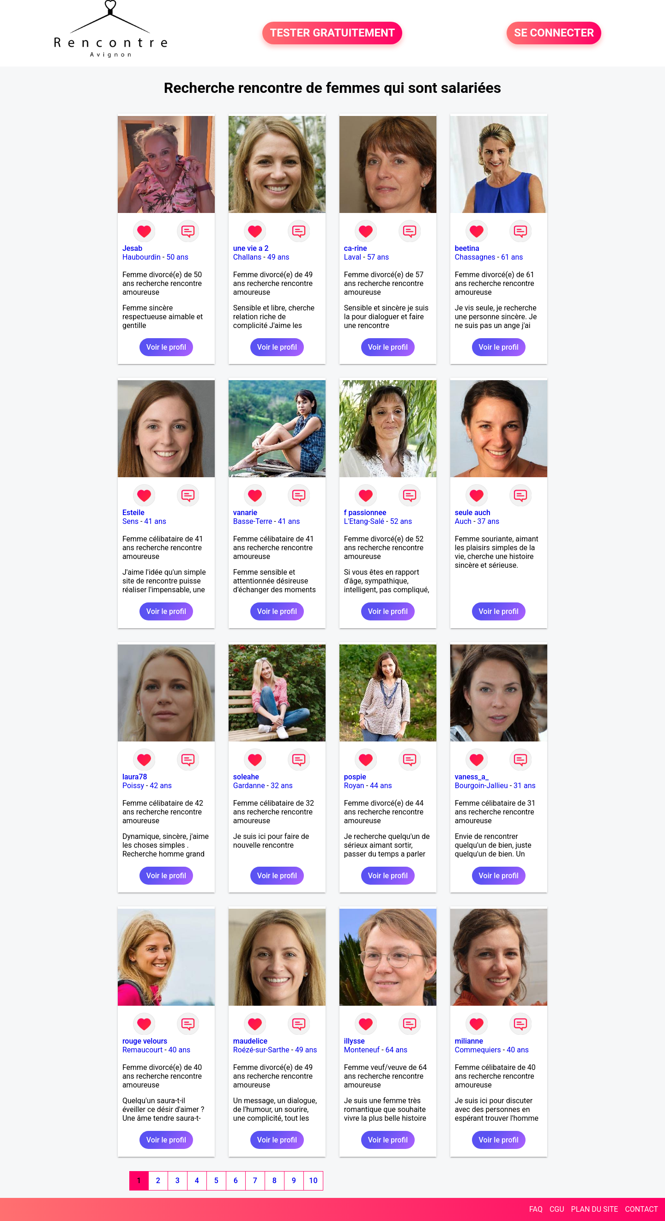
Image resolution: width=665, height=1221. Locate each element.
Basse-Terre (252, 521)
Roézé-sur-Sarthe (261, 1049)
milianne (469, 1041)
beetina (467, 248)
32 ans (282, 785)
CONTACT (641, 1209)
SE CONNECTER (554, 33)
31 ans (525, 785)
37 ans (489, 521)
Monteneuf (362, 1049)
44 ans (381, 785)
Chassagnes (475, 257)
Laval (352, 257)
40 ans (180, 1049)
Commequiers (478, 1049)
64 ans (397, 1049)
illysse (354, 1041)
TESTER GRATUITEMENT (332, 33)
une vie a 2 (251, 248)
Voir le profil (166, 347)
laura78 (134, 776)
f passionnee (365, 512)
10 (313, 1180)
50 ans (177, 257)
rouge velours (144, 1041)
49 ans (278, 257)
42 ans (161, 785)
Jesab (132, 248)
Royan (354, 785)
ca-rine (355, 248)
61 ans (512, 257)
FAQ (536, 1209)
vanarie (245, 512)
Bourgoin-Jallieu (481, 785)
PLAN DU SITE (594, 1209)
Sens (130, 521)
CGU (557, 1209)
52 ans (401, 521)
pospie (355, 776)
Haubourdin (141, 257)
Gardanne (249, 785)
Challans (247, 257)
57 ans (378, 257)
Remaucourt (142, 1049)
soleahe (246, 776)
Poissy (133, 785)
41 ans (155, 521)
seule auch (472, 512)
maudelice (250, 1041)
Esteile (133, 512)
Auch (463, 521)
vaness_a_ (472, 776)
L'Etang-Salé (364, 521)
